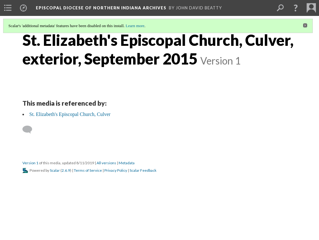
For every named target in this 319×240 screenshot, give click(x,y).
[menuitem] (8, 8)
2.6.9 (66, 170)
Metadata (127, 163)
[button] (295, 8)
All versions (106, 163)
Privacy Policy (115, 170)
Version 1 (30, 163)
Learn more (135, 25)
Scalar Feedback (143, 170)
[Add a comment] (30, 130)
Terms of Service (88, 170)
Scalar (55, 170)
